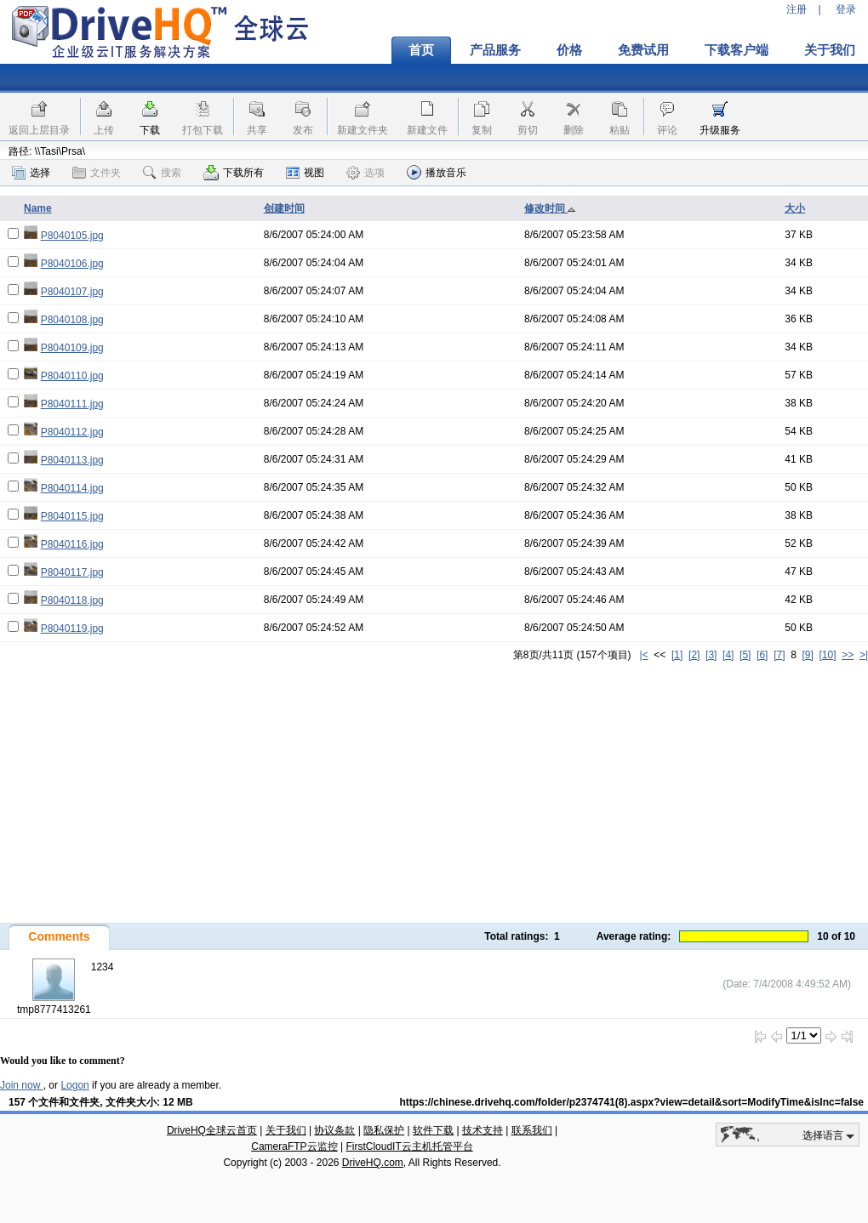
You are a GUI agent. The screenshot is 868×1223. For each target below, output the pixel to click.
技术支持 (482, 1130)
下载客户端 (736, 50)
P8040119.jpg (72, 628)
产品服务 (495, 50)
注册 (796, 9)
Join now (21, 1085)
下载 (150, 130)
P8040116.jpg (72, 544)
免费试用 (643, 50)
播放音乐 (436, 172)
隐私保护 (383, 1130)
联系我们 (531, 1130)
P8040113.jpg (72, 460)
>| (863, 655)
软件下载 (433, 1130)
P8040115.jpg (72, 516)
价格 (569, 50)
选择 (31, 172)
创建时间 (284, 208)
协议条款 (334, 1130)
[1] (676, 655)
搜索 (162, 172)
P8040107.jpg (72, 292)
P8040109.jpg (72, 348)
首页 (421, 50)
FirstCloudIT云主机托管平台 (408, 1146)
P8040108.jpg (72, 320)
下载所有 (233, 172)
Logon (74, 1085)
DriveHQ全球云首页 (212, 1130)
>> (848, 655)
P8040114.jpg (72, 488)
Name (38, 208)
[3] (711, 655)
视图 (305, 173)
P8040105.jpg (72, 236)
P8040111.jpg (72, 404)
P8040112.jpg (72, 432)
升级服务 (720, 130)
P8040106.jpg (72, 264)
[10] (828, 655)
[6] (762, 655)
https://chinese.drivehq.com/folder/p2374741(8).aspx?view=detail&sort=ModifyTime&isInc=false (631, 1102)
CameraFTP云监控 (294, 1146)
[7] (779, 655)
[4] (728, 655)
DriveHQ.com (372, 1163)
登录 (846, 9)
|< (644, 655)
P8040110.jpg (72, 376)
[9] (807, 655)
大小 (795, 208)
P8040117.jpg (72, 572)
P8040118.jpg (72, 600)
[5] (745, 655)
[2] (694, 655)
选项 (365, 172)
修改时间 (550, 208)
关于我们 (286, 1130)
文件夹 (96, 173)
